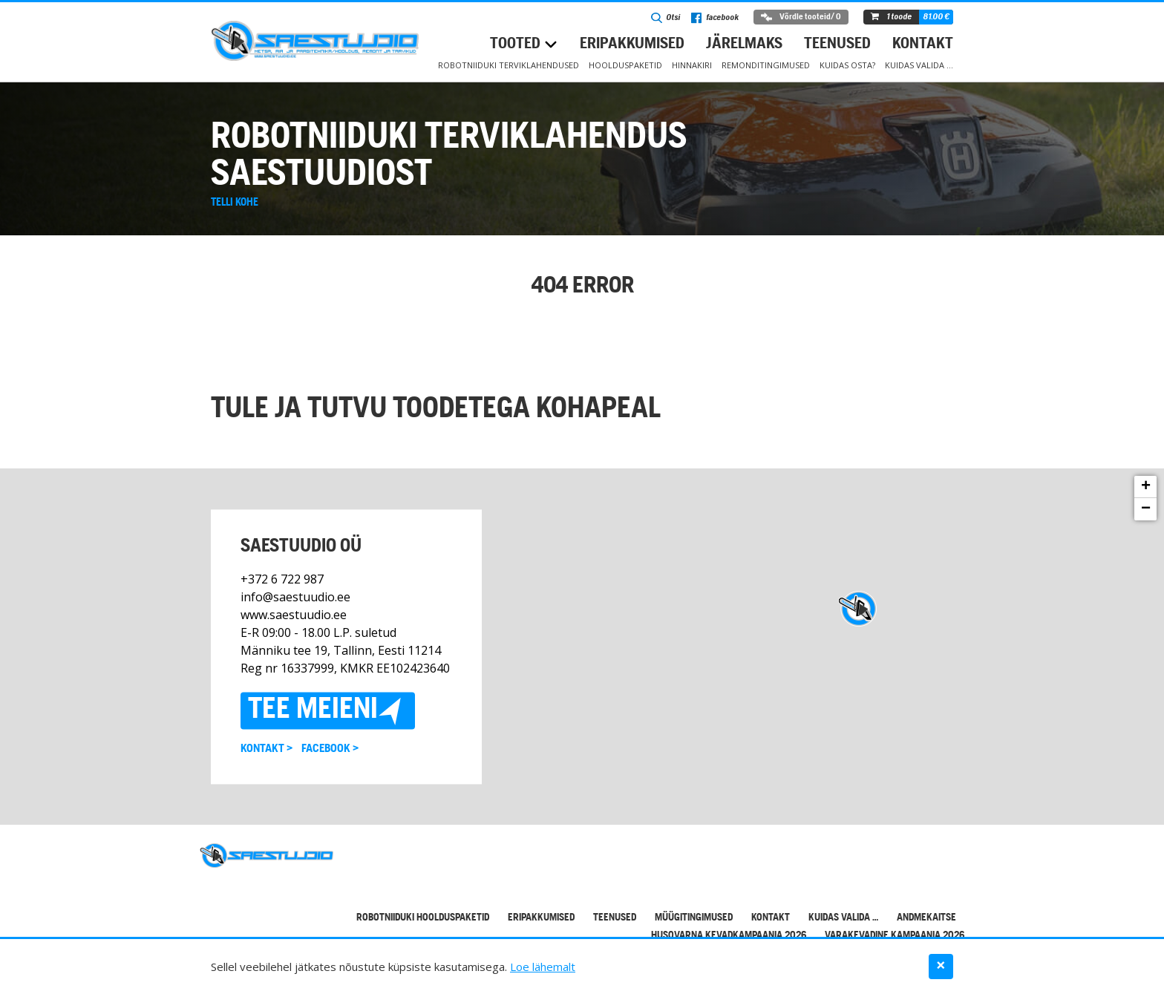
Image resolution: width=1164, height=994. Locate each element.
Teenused (837, 44)
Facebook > (330, 749)
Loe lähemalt (542, 966)
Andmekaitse (926, 918)
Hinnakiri (692, 65)
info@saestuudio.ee (295, 597)
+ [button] (1146, 487)
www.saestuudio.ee (294, 614)
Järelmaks (744, 44)
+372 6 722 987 (282, 579)
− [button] (1146, 509)
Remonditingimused (766, 65)
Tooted (515, 44)
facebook (715, 17)
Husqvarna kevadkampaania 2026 (728, 936)
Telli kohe (234, 202)
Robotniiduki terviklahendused (508, 65)
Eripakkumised (632, 44)
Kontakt (922, 44)
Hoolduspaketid (625, 65)
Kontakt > (266, 749)
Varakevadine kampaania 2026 (894, 936)
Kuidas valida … (919, 65)
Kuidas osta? (847, 65)
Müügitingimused (694, 918)
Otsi (665, 18)
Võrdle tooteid (801, 17)
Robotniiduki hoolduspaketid (422, 918)
